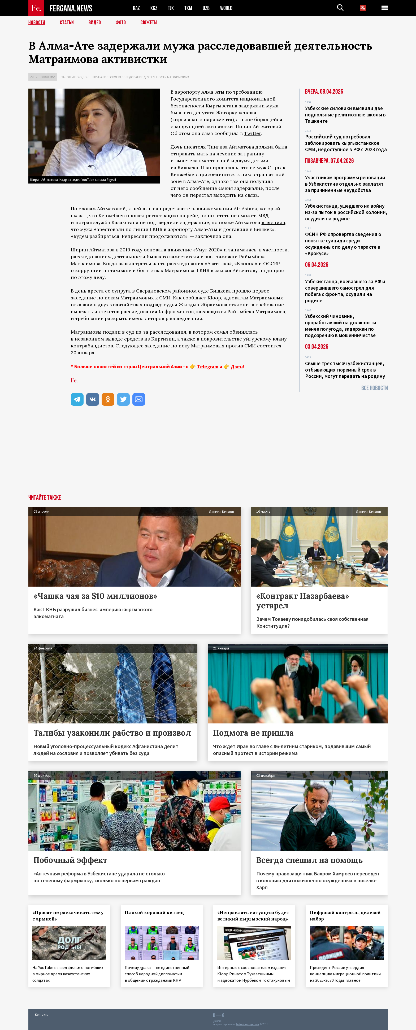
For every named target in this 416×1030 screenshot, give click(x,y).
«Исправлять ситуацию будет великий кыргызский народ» (253, 916)
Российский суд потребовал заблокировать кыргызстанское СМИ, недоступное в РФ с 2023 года (346, 142)
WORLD (226, 8)
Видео (95, 22)
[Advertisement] (208, 455)
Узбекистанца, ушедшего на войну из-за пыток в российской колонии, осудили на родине (346, 212)
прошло (241, 291)
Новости (36, 22)
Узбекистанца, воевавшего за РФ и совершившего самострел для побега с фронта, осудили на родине (345, 291)
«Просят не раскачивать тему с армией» (68, 916)
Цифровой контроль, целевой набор (345, 916)
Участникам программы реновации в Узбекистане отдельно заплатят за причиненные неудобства (345, 183)
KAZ (136, 8)
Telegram (207, 366)
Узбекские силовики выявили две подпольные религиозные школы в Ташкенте (345, 114)
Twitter (252, 133)
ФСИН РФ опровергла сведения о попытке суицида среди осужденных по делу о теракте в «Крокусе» (343, 243)
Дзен (237, 366)
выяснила (273, 222)
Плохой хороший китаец (154, 912)
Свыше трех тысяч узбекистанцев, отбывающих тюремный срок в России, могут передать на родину (345, 369)
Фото (121, 22)
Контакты (42, 1014)
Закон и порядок (75, 77)
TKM (188, 8)
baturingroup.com (247, 1024)
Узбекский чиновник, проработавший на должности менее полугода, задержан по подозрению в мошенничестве (340, 325)
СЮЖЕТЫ (149, 22)
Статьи (67, 22)
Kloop (214, 298)
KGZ (153, 8)
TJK (171, 8)
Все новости (374, 388)
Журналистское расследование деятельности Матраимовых (141, 77)
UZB (206, 8)
